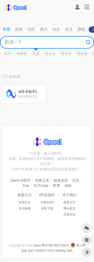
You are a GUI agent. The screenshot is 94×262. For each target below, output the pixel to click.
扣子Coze (41, 186)
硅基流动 (61, 180)
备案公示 (25, 195)
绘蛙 (68, 186)
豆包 (75, 180)
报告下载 (47, 208)
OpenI (37, 245)
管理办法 (25, 202)
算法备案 (25, 208)
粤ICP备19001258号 (55, 245)
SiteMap (60, 250)
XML (70, 250)
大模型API (47, 202)
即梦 (56, 186)
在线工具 (42, 180)
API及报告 (47, 195)
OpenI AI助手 (20, 180)
